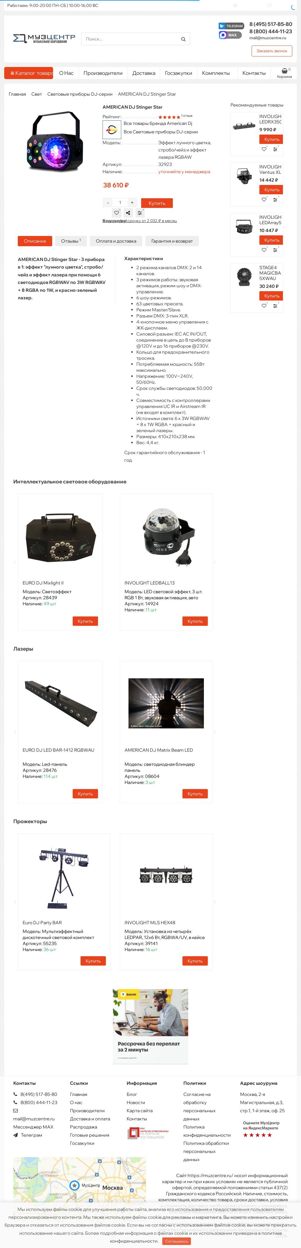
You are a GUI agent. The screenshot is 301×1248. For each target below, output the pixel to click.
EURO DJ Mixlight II (43, 587)
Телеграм (27, 1135)
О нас (76, 1102)
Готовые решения (89, 1135)
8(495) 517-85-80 (35, 1094)
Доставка (143, 73)
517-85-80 (270, 24)
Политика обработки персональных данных (206, 1151)
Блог (132, 1094)
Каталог (30, 73)
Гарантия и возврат (172, 245)
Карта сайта (140, 1110)
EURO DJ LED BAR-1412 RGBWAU (58, 754)
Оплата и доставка (116, 245)
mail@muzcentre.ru (267, 37)
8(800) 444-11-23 (35, 1102)
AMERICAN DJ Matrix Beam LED (159, 754)
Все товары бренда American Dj (158, 123)
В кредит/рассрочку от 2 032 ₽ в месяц (140, 225)
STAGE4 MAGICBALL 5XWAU (272, 273)
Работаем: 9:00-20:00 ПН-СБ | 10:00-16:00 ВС (52, 5)
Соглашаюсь (176, 1241)
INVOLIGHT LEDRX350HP (274, 119)
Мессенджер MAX (33, 1127)
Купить (154, 208)
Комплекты (217, 71)
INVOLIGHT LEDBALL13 (150, 587)
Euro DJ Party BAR (42, 926)
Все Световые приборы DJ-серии (161, 132)
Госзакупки (178, 73)
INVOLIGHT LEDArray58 (271, 219)
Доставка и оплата (90, 1119)
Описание (35, 245)
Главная (17, 94)
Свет (36, 94)
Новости (136, 1102)
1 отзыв (186, 115)
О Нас (66, 73)
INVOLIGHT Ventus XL (271, 169)
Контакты (254, 73)
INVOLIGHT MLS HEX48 (150, 926)
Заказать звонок (272, 50)
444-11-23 (270, 31)
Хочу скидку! (115, 225)
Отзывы (71, 245)
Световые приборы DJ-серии (79, 94)
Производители (103, 73)
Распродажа (83, 1127)
